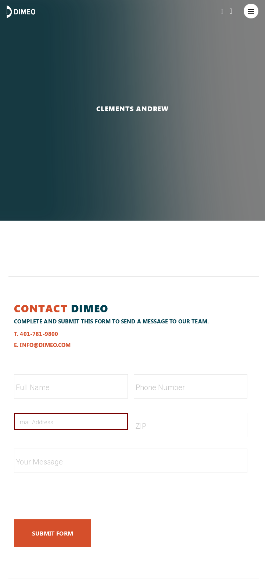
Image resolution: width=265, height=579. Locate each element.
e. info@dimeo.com (42, 344)
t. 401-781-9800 (36, 333)
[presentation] (70, 493)
